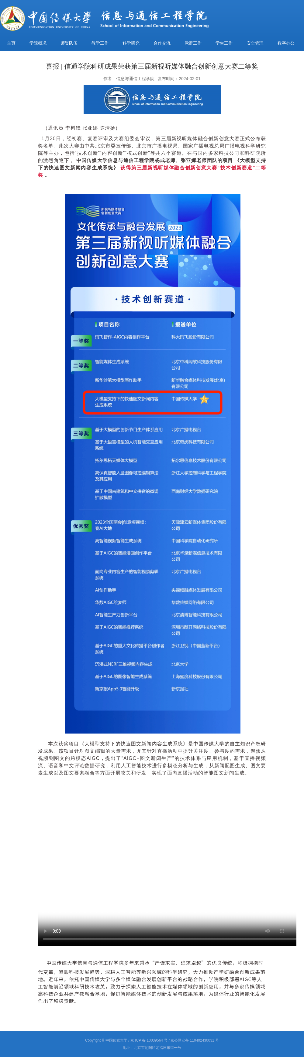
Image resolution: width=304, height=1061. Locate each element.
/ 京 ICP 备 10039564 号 (148, 1040)
